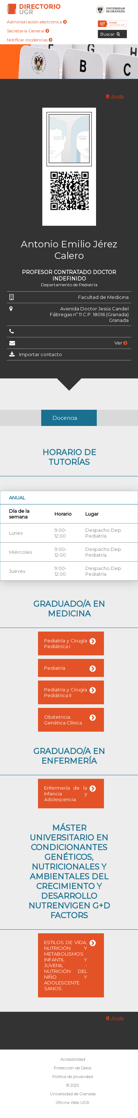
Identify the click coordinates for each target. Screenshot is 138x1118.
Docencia (64, 418)
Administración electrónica (37, 21)
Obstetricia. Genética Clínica (63, 720)
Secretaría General (28, 30)
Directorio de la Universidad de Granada (34, 9)
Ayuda (115, 96)
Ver (120, 343)
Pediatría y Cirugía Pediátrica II (65, 692)
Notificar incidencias (29, 39)
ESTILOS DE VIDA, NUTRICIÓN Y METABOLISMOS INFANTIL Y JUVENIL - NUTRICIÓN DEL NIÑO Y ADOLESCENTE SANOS (65, 965)
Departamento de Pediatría (69, 284)
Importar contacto (40, 354)
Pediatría (54, 668)
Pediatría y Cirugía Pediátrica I (65, 643)
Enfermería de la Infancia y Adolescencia (65, 793)
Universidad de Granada (110, 9)
